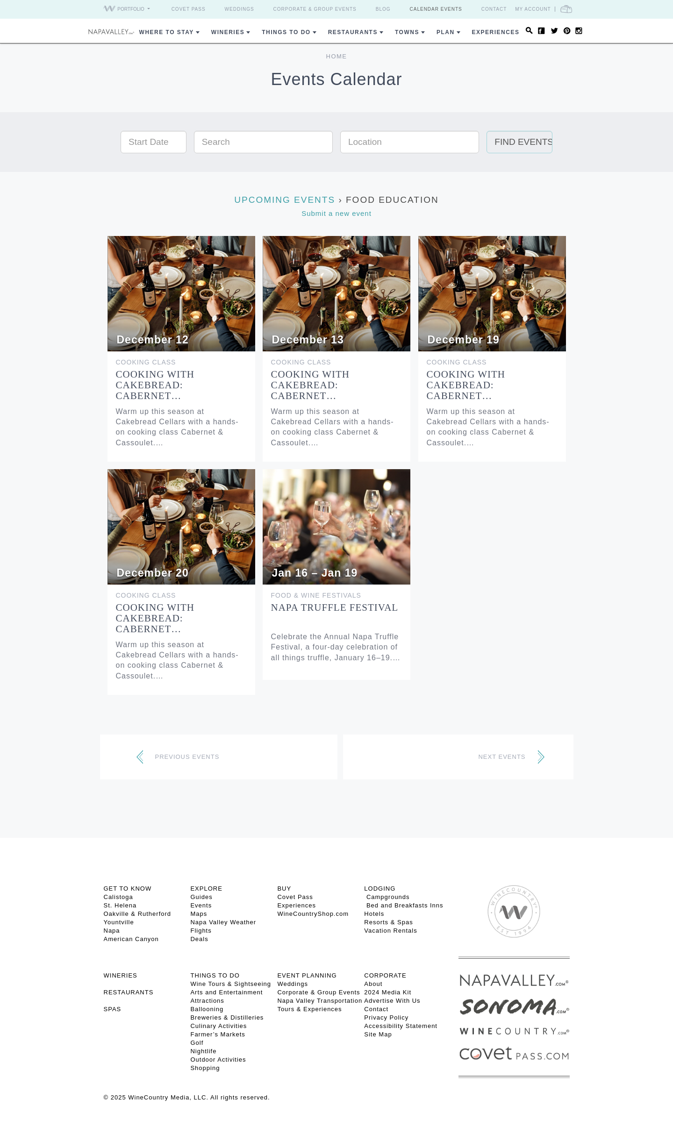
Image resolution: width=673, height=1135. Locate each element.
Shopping (205, 1067)
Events (201, 905)
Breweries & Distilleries (227, 1017)
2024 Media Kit (387, 992)
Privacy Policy (386, 1017)
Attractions (207, 1000)
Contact (494, 9)
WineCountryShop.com (313, 913)
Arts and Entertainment (226, 992)
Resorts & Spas (388, 922)
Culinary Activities (218, 1025)
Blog (383, 9)
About (373, 983)
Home (336, 56)
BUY (284, 888)
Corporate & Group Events (315, 9)
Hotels (374, 913)
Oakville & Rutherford (138, 913)
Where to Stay (166, 32)
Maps (198, 913)
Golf (196, 1042)
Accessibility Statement (400, 1025)
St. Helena (120, 905)
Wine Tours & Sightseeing (230, 983)
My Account (533, 9)
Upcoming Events (284, 200)
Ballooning (206, 1009)
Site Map (378, 1034)
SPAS (113, 1009)
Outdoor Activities (218, 1059)
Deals (199, 938)
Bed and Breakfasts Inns (403, 905)
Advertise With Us (392, 1000)
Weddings (239, 9)
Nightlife (203, 1051)
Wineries (227, 32)
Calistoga (118, 896)
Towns (407, 32)
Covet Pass (189, 9)
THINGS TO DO (214, 975)
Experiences (496, 32)
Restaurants (353, 32)
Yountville (119, 922)
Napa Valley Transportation (319, 1000)
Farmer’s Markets (217, 1034)
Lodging (379, 888)
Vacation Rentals (390, 930)
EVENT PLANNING (306, 975)
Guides (201, 896)
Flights (200, 930)
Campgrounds (386, 896)
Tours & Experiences (309, 1009)
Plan (446, 32)
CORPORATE (385, 975)
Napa (112, 930)
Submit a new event (336, 213)
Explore (206, 888)
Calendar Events (436, 9)
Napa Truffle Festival (335, 607)
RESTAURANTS (129, 992)
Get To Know (128, 888)
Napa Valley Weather (223, 922)
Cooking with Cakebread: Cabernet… (155, 385)
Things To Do (286, 32)
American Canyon (131, 938)
